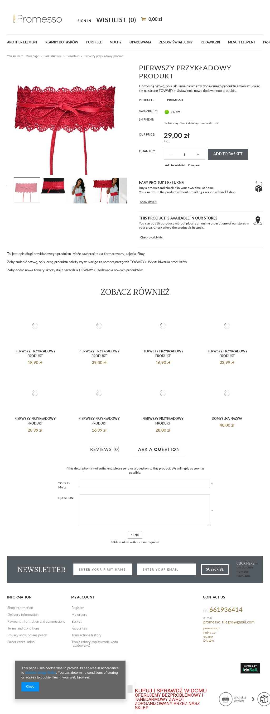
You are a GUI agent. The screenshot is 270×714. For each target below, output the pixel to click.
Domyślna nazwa (227, 446)
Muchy (116, 42)
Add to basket (226, 148)
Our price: (147, 127)
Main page (32, 56)
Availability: (149, 111)
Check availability (151, 218)
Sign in (199, 18)
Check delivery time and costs (200, 120)
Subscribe (215, 598)
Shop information (20, 637)
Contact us (214, 626)
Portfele (94, 42)
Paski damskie (53, 56)
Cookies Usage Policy (41, 670)
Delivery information (22, 644)
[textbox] (38, 17)
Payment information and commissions (36, 650)
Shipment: (147, 120)
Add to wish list (174, 160)
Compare (194, 160)
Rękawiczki (210, 42)
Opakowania (140, 42)
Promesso (172, 100)
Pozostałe (72, 56)
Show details (148, 189)
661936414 (226, 638)
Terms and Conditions (23, 657)
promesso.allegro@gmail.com (228, 651)
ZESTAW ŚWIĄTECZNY (176, 42)
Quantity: (147, 144)
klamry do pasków (61, 42)
